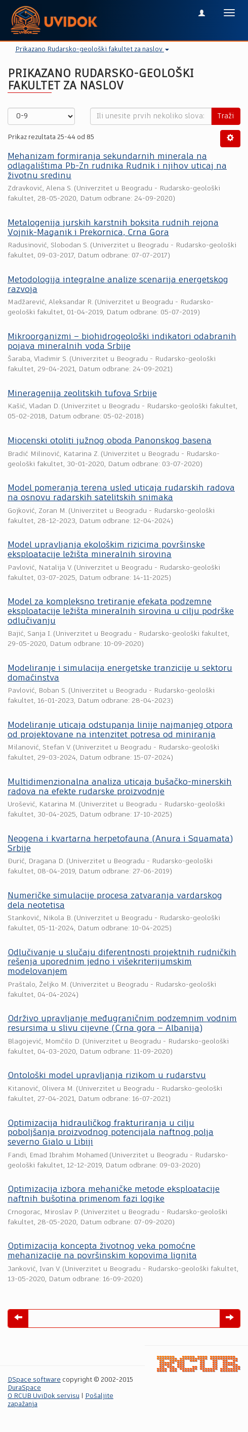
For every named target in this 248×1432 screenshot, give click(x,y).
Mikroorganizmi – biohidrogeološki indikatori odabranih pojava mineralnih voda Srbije (122, 342)
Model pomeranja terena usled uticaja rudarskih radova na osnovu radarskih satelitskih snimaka (121, 493)
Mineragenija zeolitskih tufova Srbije (82, 393)
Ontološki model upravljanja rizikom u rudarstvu (107, 1075)
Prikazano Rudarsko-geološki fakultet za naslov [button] (92, 49)
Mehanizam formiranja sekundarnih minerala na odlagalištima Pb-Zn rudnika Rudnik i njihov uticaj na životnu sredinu (117, 166)
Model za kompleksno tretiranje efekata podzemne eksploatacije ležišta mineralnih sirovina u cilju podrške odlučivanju (121, 611)
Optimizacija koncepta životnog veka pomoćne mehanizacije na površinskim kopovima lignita (102, 1251)
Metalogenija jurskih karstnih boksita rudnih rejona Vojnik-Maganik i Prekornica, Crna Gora (113, 228)
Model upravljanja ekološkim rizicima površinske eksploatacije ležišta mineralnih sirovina (106, 550)
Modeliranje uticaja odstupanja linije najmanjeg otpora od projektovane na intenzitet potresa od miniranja (120, 730)
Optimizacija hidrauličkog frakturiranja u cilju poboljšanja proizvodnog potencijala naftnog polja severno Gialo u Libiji (111, 1133)
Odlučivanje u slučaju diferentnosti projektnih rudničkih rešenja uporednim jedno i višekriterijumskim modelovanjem (122, 962)
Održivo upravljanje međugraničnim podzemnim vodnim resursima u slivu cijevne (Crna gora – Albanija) (122, 1024)
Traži (226, 116)
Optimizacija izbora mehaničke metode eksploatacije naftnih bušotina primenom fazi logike (114, 1194)
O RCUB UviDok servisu (43, 1396)
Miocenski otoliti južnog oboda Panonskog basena (110, 441)
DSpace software (34, 1380)
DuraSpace (24, 1388)
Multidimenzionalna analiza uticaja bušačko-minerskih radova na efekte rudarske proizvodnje (120, 787)
